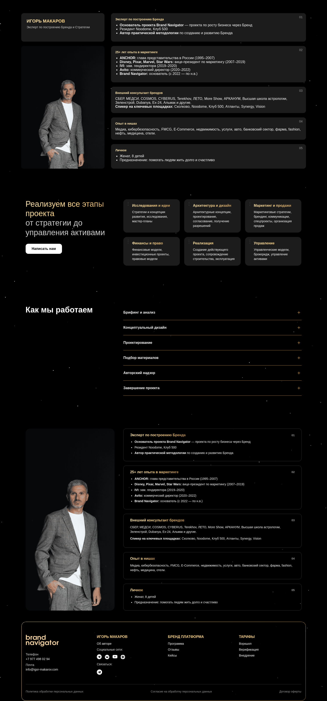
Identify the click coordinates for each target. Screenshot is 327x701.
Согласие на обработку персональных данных (181, 691)
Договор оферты (290, 691)
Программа (176, 643)
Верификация (249, 649)
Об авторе (104, 643)
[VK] (107, 657)
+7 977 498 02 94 (38, 659)
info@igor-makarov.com (42, 669)
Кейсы (172, 655)
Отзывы (173, 649)
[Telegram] (99, 657)
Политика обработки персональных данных (54, 691)
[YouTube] (115, 657)
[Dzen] (122, 657)
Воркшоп (245, 643)
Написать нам (44, 249)
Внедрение (247, 655)
